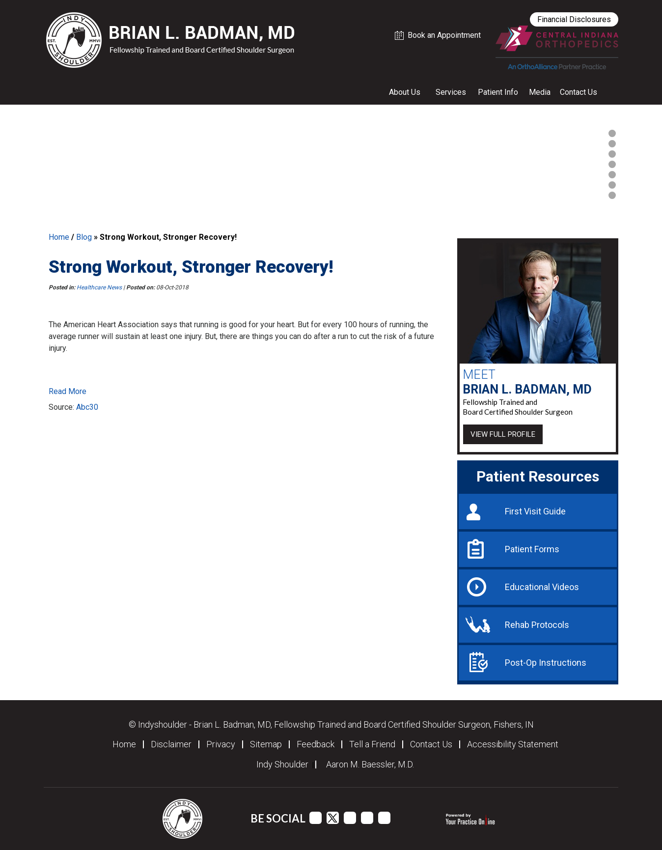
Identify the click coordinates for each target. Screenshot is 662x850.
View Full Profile (502, 434)
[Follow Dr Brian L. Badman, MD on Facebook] (315, 818)
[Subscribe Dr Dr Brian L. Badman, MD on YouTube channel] (350, 818)
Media (540, 92)
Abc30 (87, 407)
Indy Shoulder (282, 764)
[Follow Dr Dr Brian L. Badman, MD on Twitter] (333, 818)
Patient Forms (532, 549)
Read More (67, 391)
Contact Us (578, 92)
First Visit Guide (535, 511)
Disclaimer (171, 744)
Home (59, 237)
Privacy (220, 744)
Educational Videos (542, 587)
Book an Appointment (444, 35)
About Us (404, 92)
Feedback (315, 744)
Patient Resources (537, 476)
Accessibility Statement (512, 744)
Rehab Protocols (537, 625)
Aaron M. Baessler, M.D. (370, 764)
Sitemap (266, 744)
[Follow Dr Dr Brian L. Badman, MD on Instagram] (384, 818)
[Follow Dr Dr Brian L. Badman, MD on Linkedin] (367, 818)
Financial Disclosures (574, 19)
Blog (84, 237)
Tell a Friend (372, 744)
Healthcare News (99, 287)
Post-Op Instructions (545, 662)
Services (451, 92)
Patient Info (498, 92)
